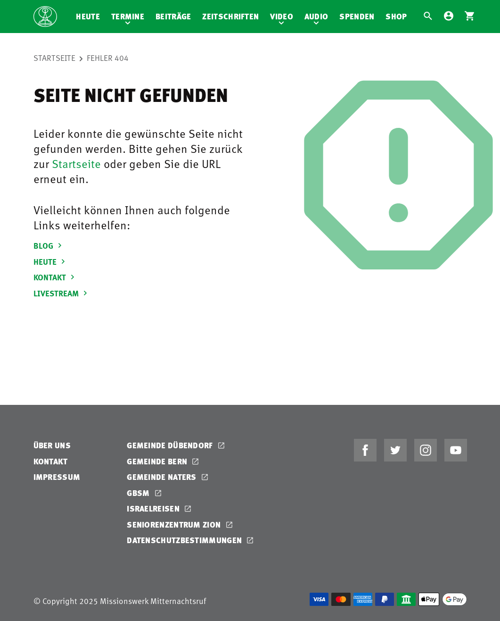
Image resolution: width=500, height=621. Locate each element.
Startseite (54, 57)
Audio (316, 16)
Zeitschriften (230, 16)
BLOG (49, 245)
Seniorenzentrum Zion (174, 524)
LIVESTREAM (61, 293)
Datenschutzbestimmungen (185, 540)
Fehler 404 (108, 57)
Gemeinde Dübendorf (171, 445)
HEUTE (50, 261)
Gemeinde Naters (162, 477)
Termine (127, 16)
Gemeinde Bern (158, 461)
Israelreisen (154, 508)
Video (281, 16)
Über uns (52, 445)
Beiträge (173, 16)
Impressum (57, 477)
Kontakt (50, 461)
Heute (88, 16)
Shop (396, 16)
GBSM (139, 493)
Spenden (356, 16)
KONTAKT (55, 277)
